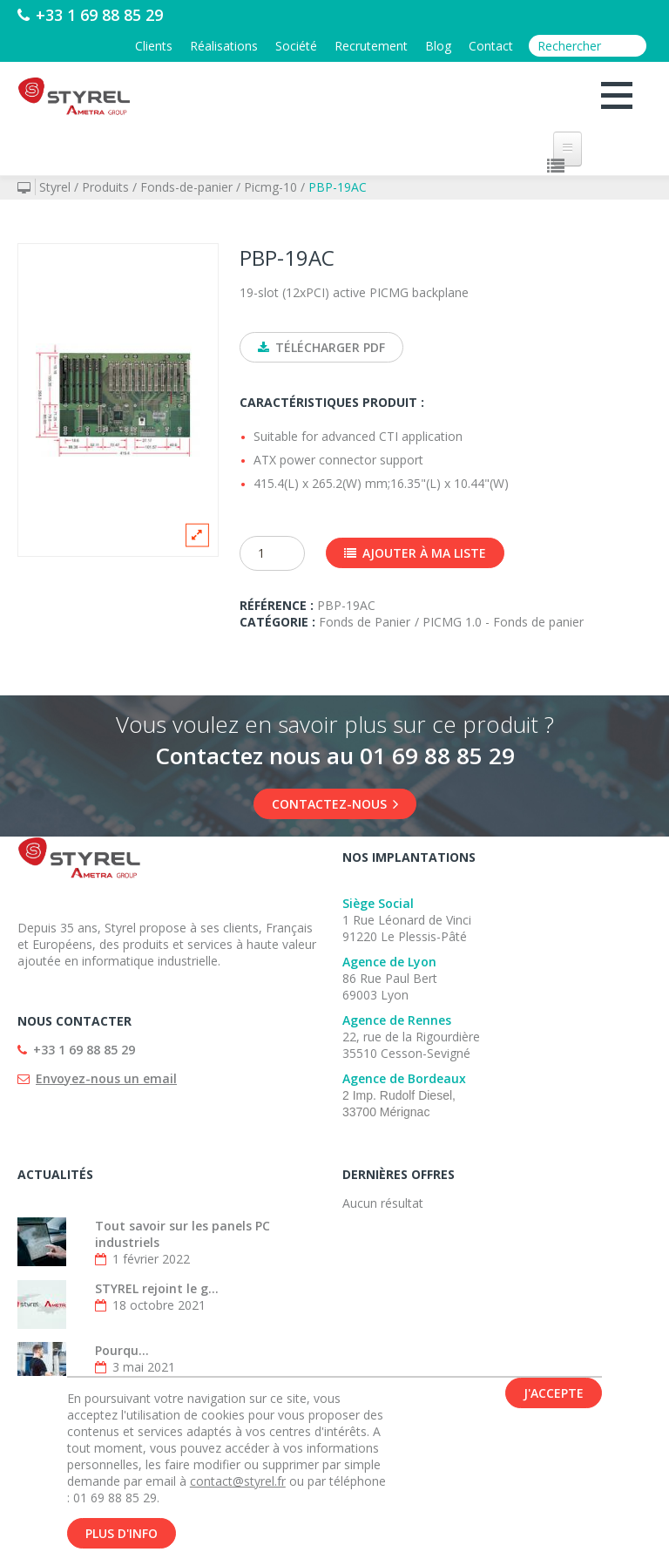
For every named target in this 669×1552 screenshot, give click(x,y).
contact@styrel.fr (238, 1485)
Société (296, 45)
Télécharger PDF (321, 347)
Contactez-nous (335, 804)
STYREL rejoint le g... (157, 1288)
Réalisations (224, 45)
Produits (105, 187)
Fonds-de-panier (186, 187)
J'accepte (554, 1397)
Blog (438, 45)
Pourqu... (122, 1350)
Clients (153, 45)
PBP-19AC (337, 187)
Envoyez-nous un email (106, 1078)
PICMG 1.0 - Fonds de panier (503, 621)
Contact (491, 45)
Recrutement (371, 45)
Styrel (55, 187)
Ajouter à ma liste (415, 553)
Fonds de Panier (364, 621)
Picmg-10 (270, 187)
